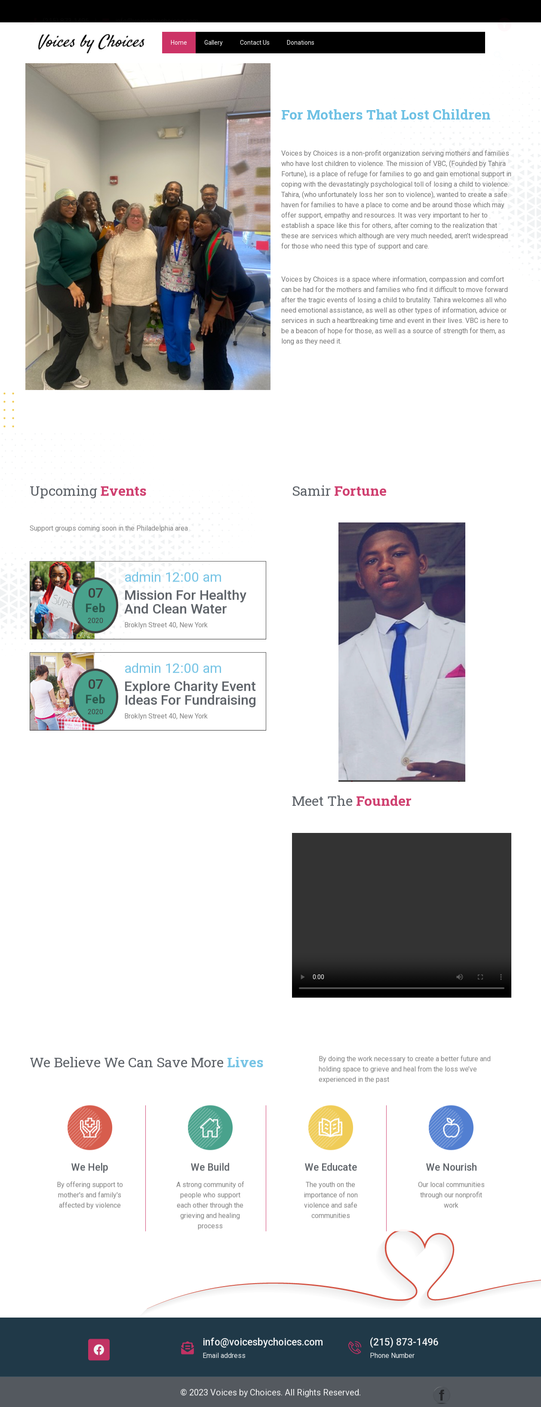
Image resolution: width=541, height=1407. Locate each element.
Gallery (213, 42)
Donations (300, 42)
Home (179, 42)
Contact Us (255, 42)
